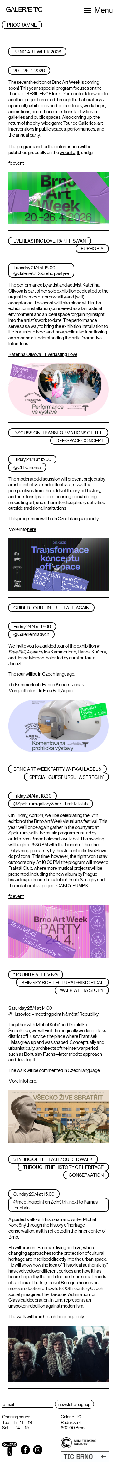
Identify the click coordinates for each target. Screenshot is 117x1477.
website (67, 152)
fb (78, 152)
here (31, 529)
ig (91, 152)
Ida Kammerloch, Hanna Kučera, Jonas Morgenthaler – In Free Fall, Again (46, 687)
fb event (16, 163)
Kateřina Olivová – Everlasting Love (42, 354)
